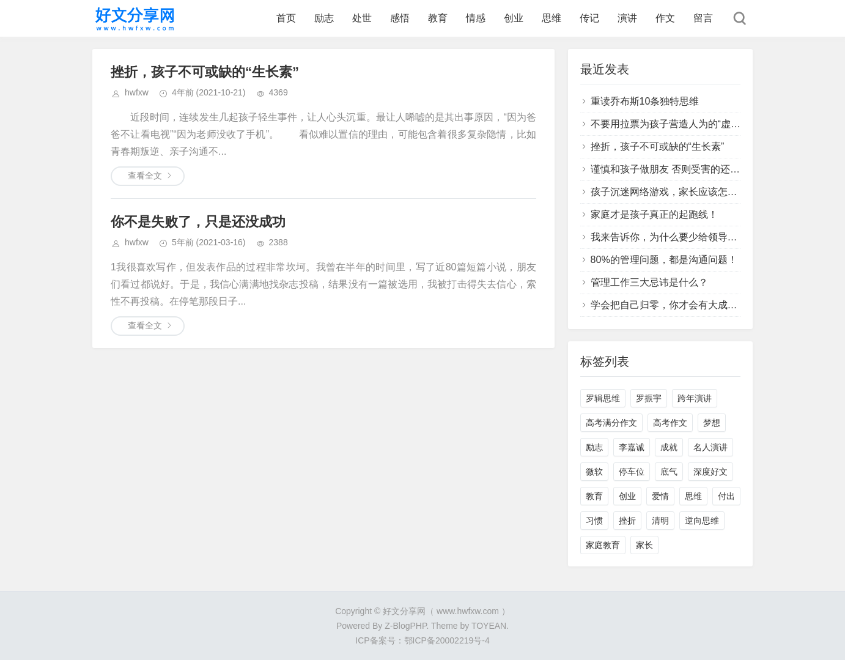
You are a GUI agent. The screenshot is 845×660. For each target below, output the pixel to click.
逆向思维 (702, 520)
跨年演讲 (694, 398)
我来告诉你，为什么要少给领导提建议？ (679, 237)
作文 (665, 18)
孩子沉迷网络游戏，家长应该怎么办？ (674, 192)
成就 (668, 447)
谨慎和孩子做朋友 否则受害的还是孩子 (675, 169)
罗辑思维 (603, 398)
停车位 (631, 471)
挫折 (627, 520)
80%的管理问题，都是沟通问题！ (664, 259)
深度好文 (710, 471)
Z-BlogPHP (405, 626)
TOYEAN (488, 626)
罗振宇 (649, 398)
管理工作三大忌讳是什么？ (649, 282)
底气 (668, 471)
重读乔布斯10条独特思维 (645, 101)
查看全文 (145, 175)
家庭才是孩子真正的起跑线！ (654, 214)
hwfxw (137, 92)
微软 (594, 471)
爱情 (660, 496)
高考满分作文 (611, 423)
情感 (475, 18)
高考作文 (670, 423)
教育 (438, 18)
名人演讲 (710, 447)
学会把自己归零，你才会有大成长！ (669, 305)
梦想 (711, 423)
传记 (589, 18)
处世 (362, 18)
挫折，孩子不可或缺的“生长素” (205, 72)
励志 (324, 18)
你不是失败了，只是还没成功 (198, 221)
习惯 (594, 520)
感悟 (400, 18)
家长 (644, 545)
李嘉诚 (631, 447)
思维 (551, 18)
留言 (703, 18)
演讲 (627, 18)
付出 (726, 496)
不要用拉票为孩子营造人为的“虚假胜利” (677, 124)
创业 (513, 18)
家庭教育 (603, 545)
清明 (660, 520)
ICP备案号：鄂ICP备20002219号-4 (422, 640)
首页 (286, 18)
